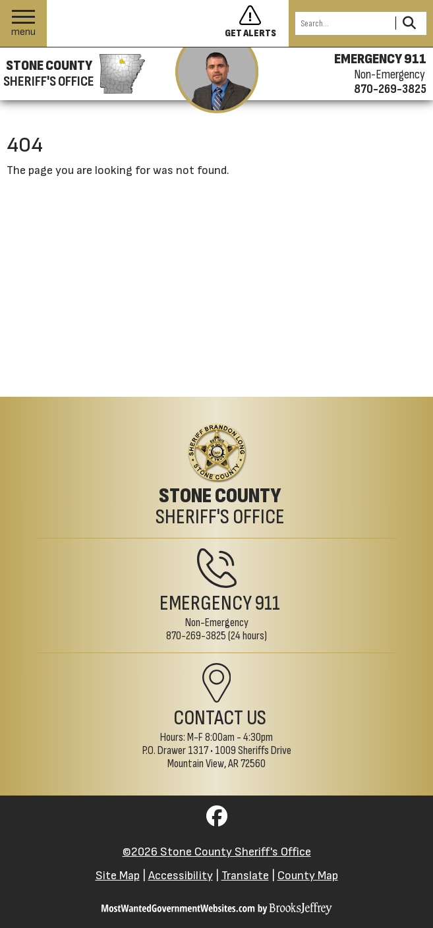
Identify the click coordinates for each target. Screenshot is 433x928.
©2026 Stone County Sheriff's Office (217, 852)
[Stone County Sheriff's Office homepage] (72, 74)
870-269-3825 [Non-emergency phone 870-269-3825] (390, 89)
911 (267, 603)
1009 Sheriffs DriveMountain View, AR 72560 (229, 756)
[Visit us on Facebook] (216, 820)
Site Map (118, 876)
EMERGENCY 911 (380, 59)
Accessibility (180, 876)
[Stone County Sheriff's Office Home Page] (216, 475)
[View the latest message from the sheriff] (216, 80)
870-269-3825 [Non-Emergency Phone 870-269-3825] (196, 636)
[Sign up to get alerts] (250, 23)
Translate (245, 876)
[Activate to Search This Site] (408, 23)
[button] (23, 23)
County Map (307, 876)
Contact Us (219, 718)
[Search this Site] (343, 23)
